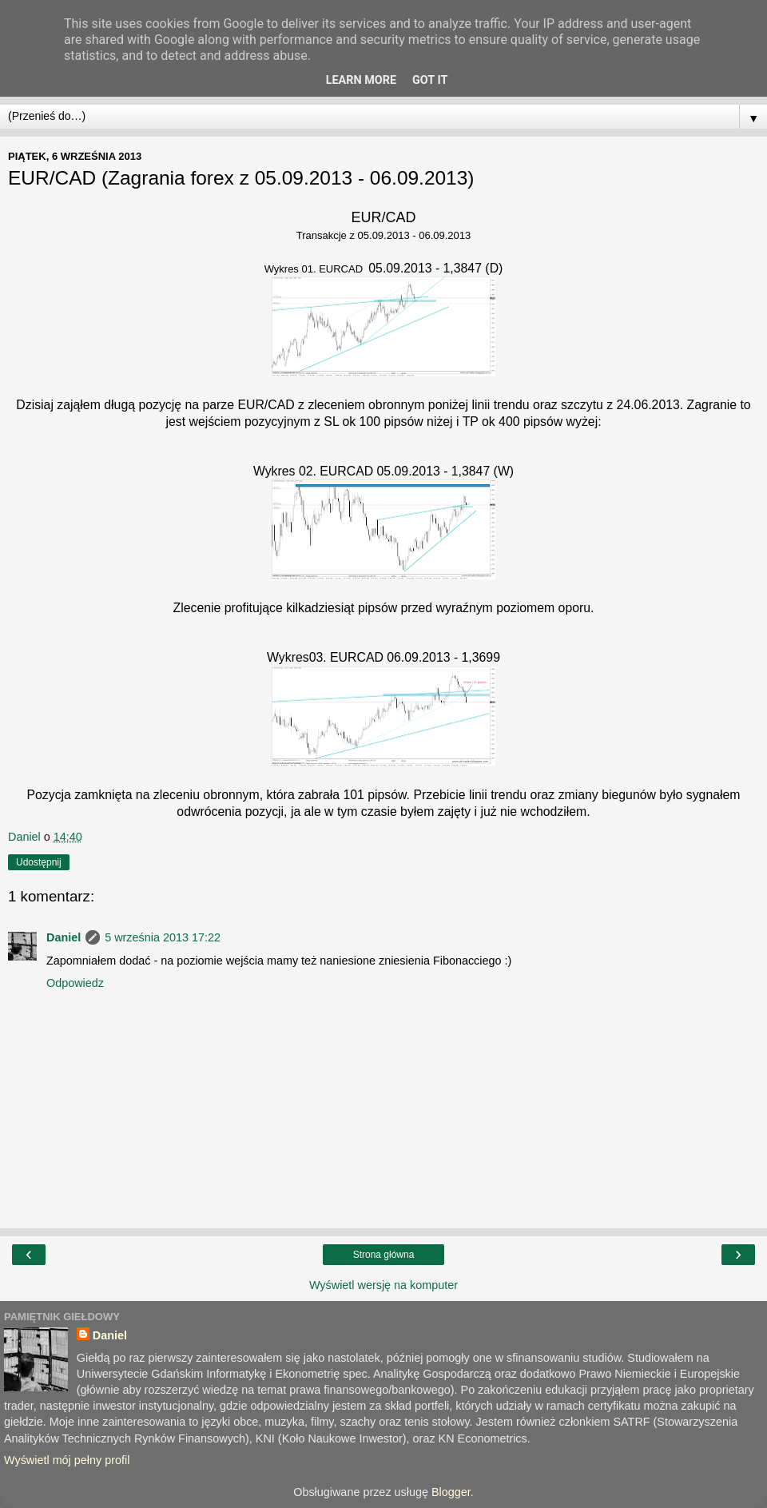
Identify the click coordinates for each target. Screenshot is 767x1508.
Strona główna (384, 1254)
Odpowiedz (75, 983)
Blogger (451, 1492)
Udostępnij (39, 862)
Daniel (63, 937)
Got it (429, 80)
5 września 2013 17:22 (163, 937)
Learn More (361, 80)
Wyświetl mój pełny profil (66, 1460)
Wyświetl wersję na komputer (383, 1285)
